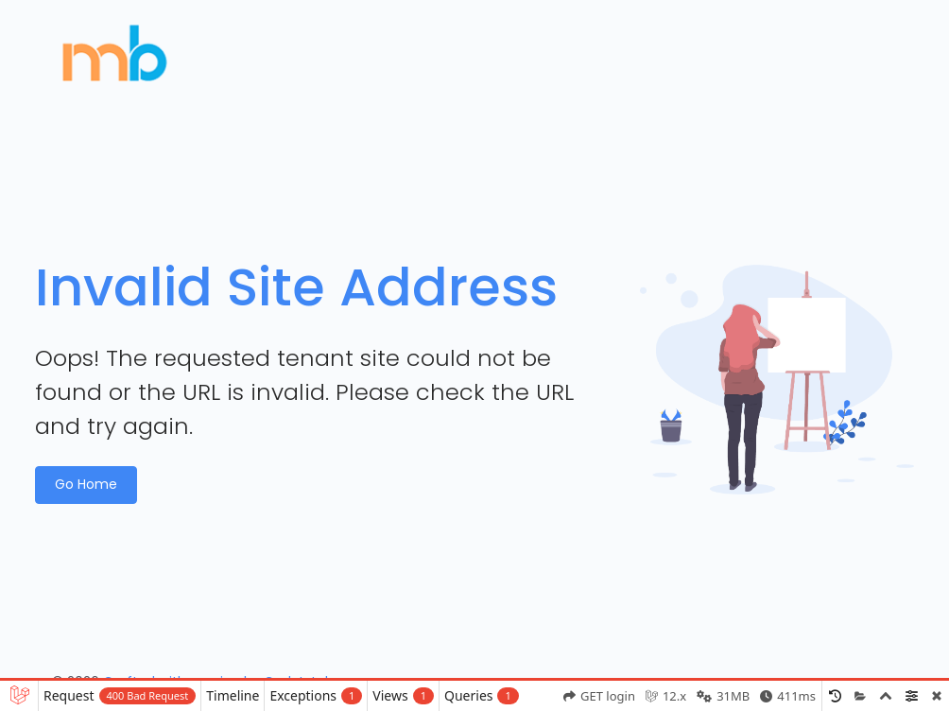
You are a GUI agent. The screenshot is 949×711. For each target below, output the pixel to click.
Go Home (86, 484)
